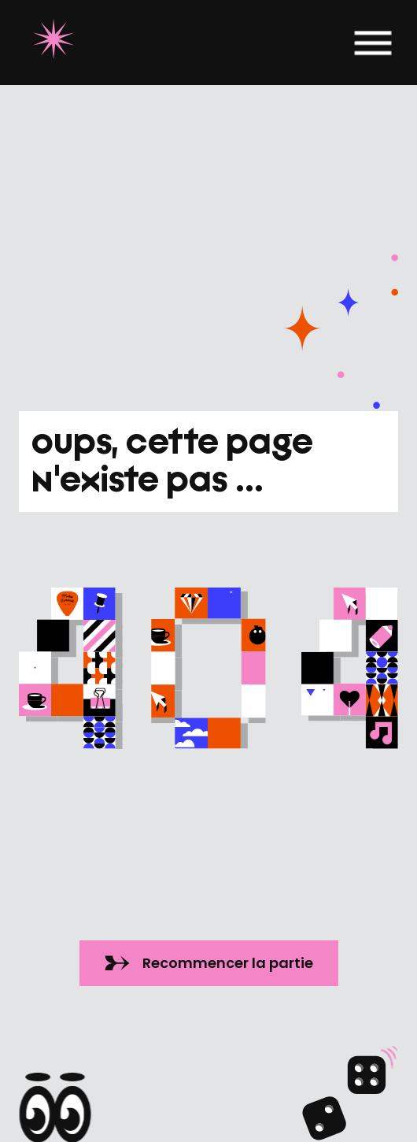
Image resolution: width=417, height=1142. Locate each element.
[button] (373, 42)
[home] (50, 42)
